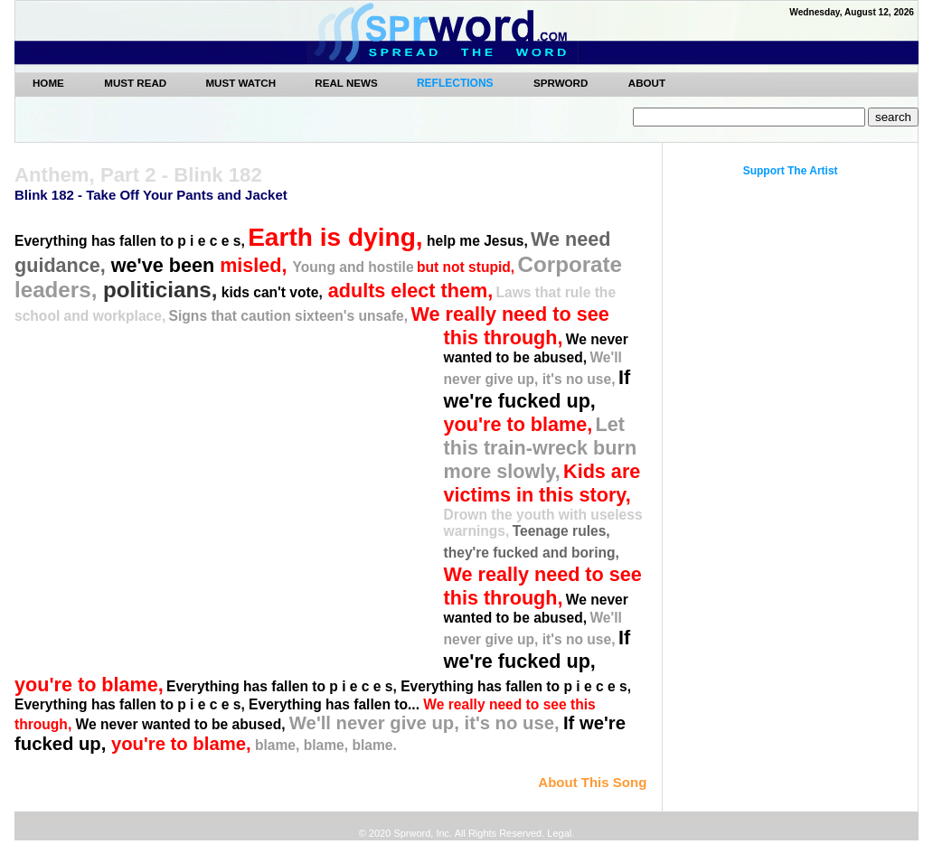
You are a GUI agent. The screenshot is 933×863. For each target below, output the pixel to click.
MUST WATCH (241, 83)
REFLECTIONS (455, 83)
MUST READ (136, 83)
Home (48, 83)
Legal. (559, 833)
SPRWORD (560, 83)
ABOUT (646, 83)
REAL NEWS (348, 83)
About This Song (592, 782)
